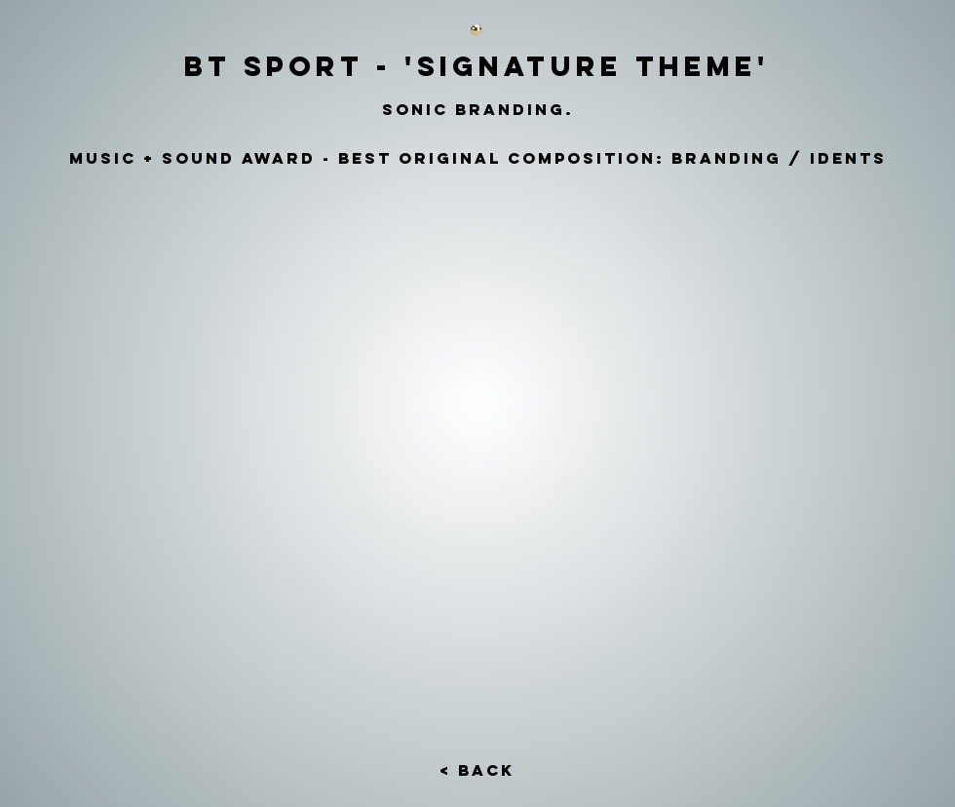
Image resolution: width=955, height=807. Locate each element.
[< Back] (476, 770)
